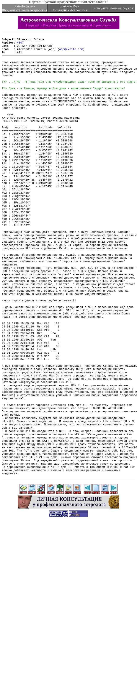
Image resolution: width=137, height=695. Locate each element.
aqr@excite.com (71, 52)
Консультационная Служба (113, 8)
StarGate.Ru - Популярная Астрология (69, 8)
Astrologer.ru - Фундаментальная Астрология (24, 8)
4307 (20, 44)
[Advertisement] (41, 649)
